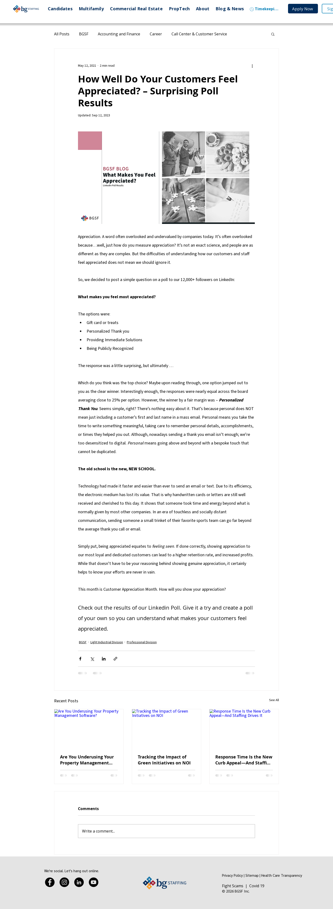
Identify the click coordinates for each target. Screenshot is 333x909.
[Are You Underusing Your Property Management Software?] (88, 728)
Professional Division (142, 642)
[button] (273, 34)
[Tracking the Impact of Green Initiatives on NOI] (166, 728)
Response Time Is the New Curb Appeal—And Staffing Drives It (243, 760)
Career (156, 34)
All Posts (61, 34)
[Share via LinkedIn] (103, 658)
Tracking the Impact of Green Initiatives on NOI (164, 760)
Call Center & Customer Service (199, 34)
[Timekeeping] (264, 9)
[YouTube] (93, 882)
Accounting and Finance (119, 34)
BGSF (83, 34)
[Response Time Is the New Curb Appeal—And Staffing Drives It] (244, 728)
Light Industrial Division (106, 642)
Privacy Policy (232, 875)
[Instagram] (64, 882)
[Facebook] (50, 882)
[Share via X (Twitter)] (92, 658)
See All (274, 700)
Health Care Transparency (281, 875)
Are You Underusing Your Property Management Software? (87, 760)
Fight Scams (232, 885)
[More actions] (252, 66)
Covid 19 (256, 885)
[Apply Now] (303, 8)
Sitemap (252, 875)
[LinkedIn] (79, 882)
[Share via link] (115, 658)
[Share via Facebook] (80, 658)
